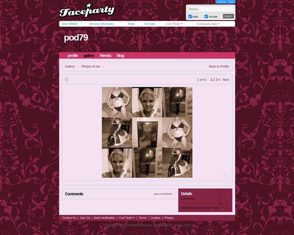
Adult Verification (104, 217)
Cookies (155, 217)
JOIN (231, 2)
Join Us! (85, 217)
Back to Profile (219, 66)
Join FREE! (70, 24)
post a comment (163, 193)
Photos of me (90, 66)
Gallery (70, 66)
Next (226, 79)
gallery (88, 55)
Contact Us (69, 217)
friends (105, 55)
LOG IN (221, 2)
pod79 (75, 37)
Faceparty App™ (208, 24)
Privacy (169, 217)
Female (150, 24)
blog (120, 55)
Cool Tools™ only (209, 207)
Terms (142, 217)
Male (131, 24)
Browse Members (102, 24)
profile (73, 55)
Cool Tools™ (174, 24)
